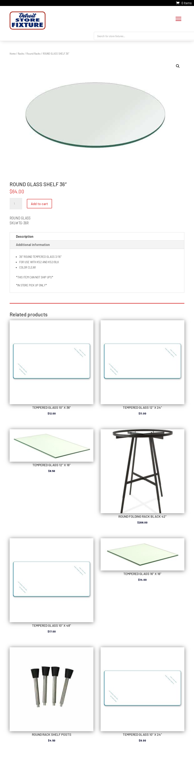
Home (13, 52)
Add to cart (39, 202)
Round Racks (33, 52)
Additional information (33, 243)
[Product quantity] (16, 202)
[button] (178, 65)
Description (24, 235)
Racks (21, 52)
